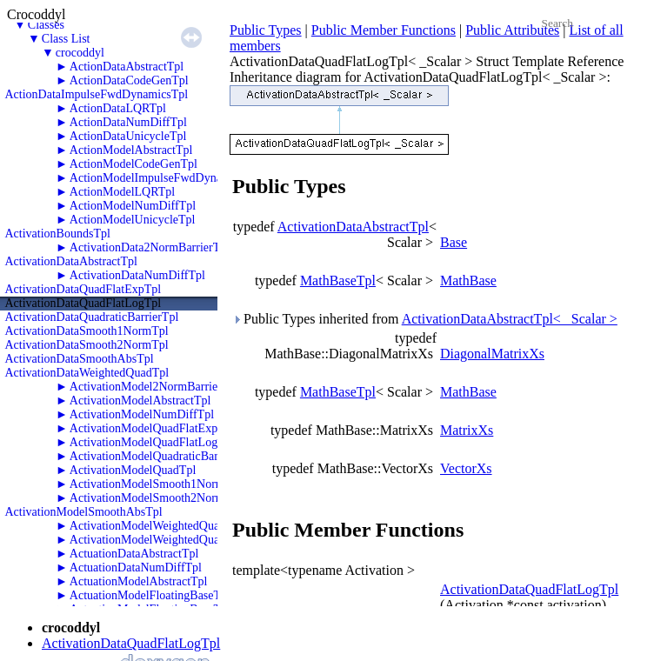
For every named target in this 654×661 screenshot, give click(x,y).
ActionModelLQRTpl (122, 191)
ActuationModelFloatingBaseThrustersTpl (173, 595)
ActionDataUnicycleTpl (128, 136)
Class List (66, 38)
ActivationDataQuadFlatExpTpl (83, 289)
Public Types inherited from (424, 318)
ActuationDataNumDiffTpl (136, 567)
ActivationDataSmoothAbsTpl (79, 358)
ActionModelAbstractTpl (131, 150)
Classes (46, 24)
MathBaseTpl (338, 280)
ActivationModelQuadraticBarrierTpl (161, 456)
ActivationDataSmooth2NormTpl (87, 344)
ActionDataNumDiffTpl (128, 122)
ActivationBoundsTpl (57, 233)
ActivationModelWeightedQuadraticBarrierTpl (184, 525)
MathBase (468, 280)
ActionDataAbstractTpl (127, 66)
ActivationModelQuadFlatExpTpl (152, 428)
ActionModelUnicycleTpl (133, 219)
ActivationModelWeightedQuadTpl (156, 539)
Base (453, 242)
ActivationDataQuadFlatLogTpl (83, 303)
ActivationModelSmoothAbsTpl (84, 511)
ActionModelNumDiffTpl (133, 205)
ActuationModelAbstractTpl (139, 581)
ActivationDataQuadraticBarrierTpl (92, 317)
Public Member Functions (383, 30)
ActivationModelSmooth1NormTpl (156, 484)
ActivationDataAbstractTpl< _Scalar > (509, 318)
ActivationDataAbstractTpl (71, 261)
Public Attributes (512, 30)
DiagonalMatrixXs (492, 353)
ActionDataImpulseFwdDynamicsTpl (97, 94)
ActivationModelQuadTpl (133, 470)
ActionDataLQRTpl (118, 108)
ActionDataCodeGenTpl (129, 80)
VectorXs (466, 468)
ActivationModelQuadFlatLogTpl (152, 442)
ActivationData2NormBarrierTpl (150, 247)
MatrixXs (466, 430)
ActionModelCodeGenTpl (133, 163)
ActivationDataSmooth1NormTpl (87, 330)
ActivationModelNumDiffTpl (142, 414)
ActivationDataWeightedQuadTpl (87, 372)
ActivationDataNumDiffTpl (137, 275)
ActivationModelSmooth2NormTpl (156, 497)
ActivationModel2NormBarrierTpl (154, 386)
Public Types (266, 30)
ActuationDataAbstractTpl (134, 553)
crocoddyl (80, 52)
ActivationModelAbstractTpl (140, 400)
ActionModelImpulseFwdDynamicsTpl (166, 177)
